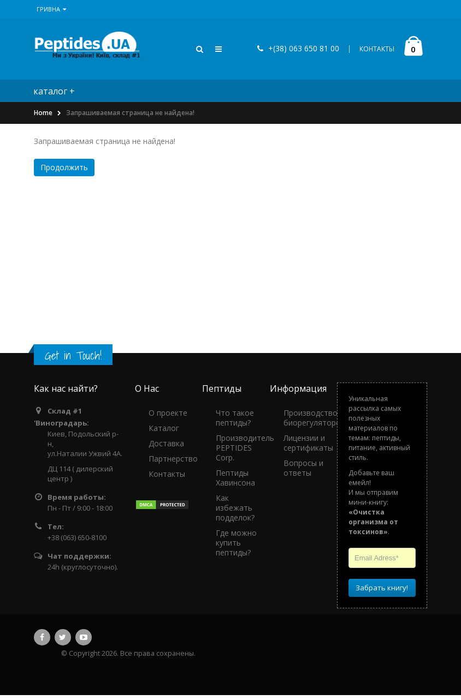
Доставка (166, 448)
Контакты (167, 479)
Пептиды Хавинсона (235, 482)
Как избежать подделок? (235, 513)
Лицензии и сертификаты (308, 448)
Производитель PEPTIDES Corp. (245, 453)
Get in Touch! (73, 360)
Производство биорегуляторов (314, 422)
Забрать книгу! (382, 592)
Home (43, 117)
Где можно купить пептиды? (236, 548)
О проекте (168, 417)
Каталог (164, 433)
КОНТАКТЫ (376, 51)
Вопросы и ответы (303, 473)
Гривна (51, 9)
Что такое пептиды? (235, 422)
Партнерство (173, 463)
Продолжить (64, 172)
